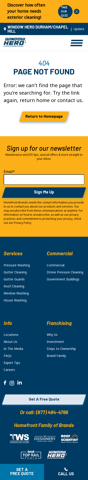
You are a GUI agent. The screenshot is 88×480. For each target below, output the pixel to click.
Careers (9, 370)
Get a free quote (22, 472)
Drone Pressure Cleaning (65, 272)
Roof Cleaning (14, 286)
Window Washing (16, 293)
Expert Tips (12, 363)
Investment (55, 341)
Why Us (52, 334)
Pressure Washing (17, 265)
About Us (10, 341)
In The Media (13, 348)
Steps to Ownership (61, 348)
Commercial (55, 265)
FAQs (8, 355)
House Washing (15, 300)
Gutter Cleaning (15, 272)
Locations (11, 334)
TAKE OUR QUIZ (64, 11)
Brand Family (56, 355)
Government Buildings (63, 279)
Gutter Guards (14, 279)
